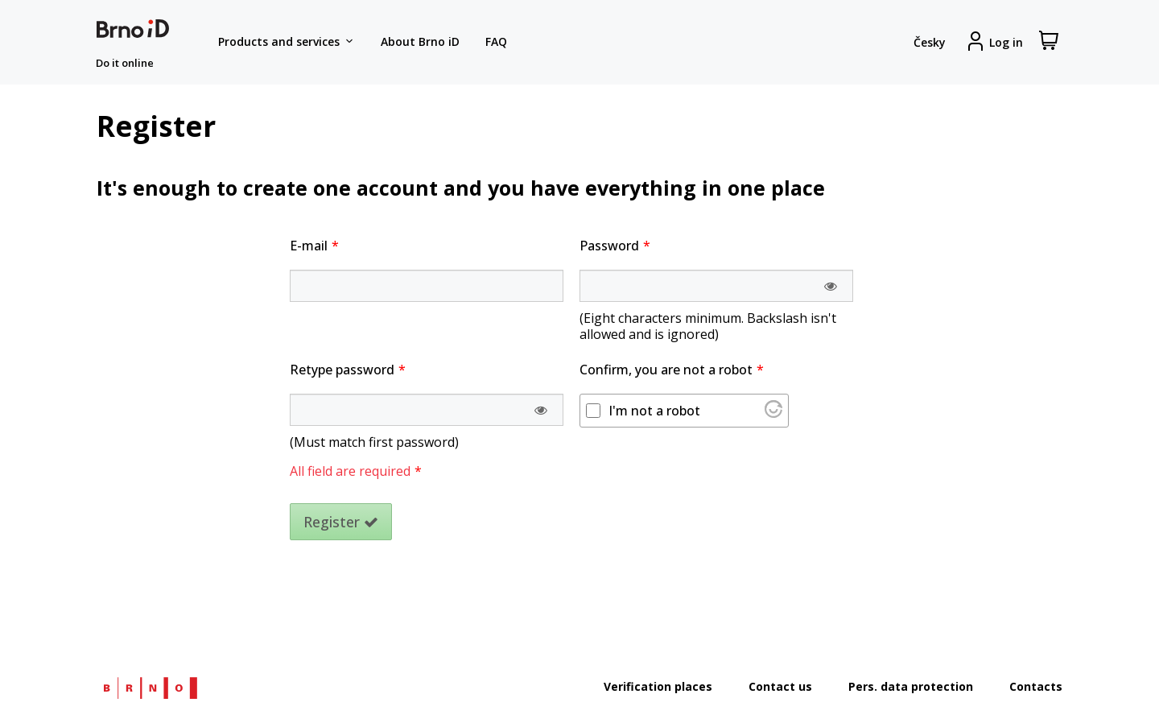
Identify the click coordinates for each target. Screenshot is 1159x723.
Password (609, 246)
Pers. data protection (910, 686)
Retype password (342, 370)
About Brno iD (420, 41)
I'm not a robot (654, 411)
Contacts (1035, 686)
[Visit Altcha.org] (773, 413)
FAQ (496, 41)
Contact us (780, 686)
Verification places (658, 686)
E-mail (309, 246)
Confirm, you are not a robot (666, 370)
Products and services (286, 42)
